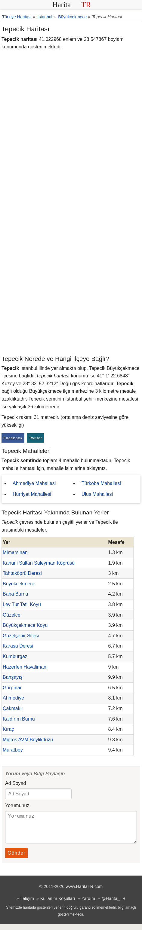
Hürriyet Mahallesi (32, 494)
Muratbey (13, 749)
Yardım (88, 904)
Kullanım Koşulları (57, 904)
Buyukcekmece (19, 583)
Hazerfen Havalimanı (25, 666)
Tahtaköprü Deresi (22, 573)
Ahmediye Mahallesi (34, 483)
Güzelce (11, 614)
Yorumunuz (17, 805)
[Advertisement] (71, 280)
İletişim (27, 904)
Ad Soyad (15, 783)
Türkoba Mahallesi (101, 483)
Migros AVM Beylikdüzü (28, 739)
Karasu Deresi (18, 645)
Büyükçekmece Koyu (25, 625)
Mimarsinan (15, 552)
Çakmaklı (13, 708)
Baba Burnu (15, 593)
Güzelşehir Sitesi (21, 635)
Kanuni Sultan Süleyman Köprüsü (39, 563)
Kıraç (8, 729)
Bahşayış (13, 677)
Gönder (16, 858)
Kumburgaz (15, 656)
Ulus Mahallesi (97, 494)
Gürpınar (12, 687)
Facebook (13, 438)
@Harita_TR (113, 904)
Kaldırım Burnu (19, 718)
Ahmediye (13, 697)
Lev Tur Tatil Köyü (22, 604)
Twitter (35, 438)
